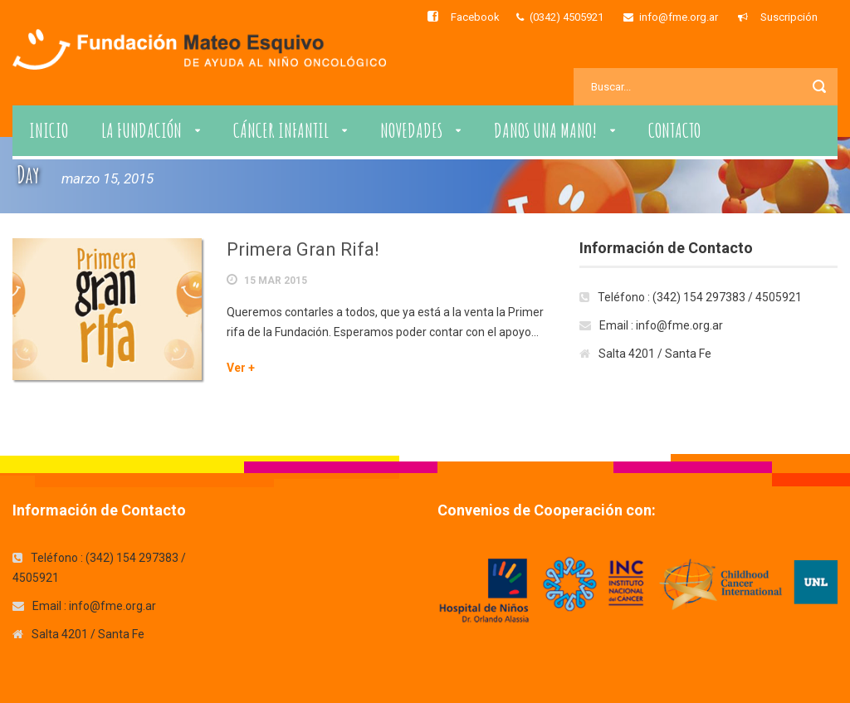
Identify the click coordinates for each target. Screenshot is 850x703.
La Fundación (141, 130)
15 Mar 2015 (275, 280)
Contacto (674, 130)
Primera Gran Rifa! (303, 249)
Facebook (475, 17)
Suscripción (789, 17)
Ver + (241, 367)
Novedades (411, 130)
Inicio (48, 130)
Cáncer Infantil (281, 130)
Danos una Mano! (545, 130)
